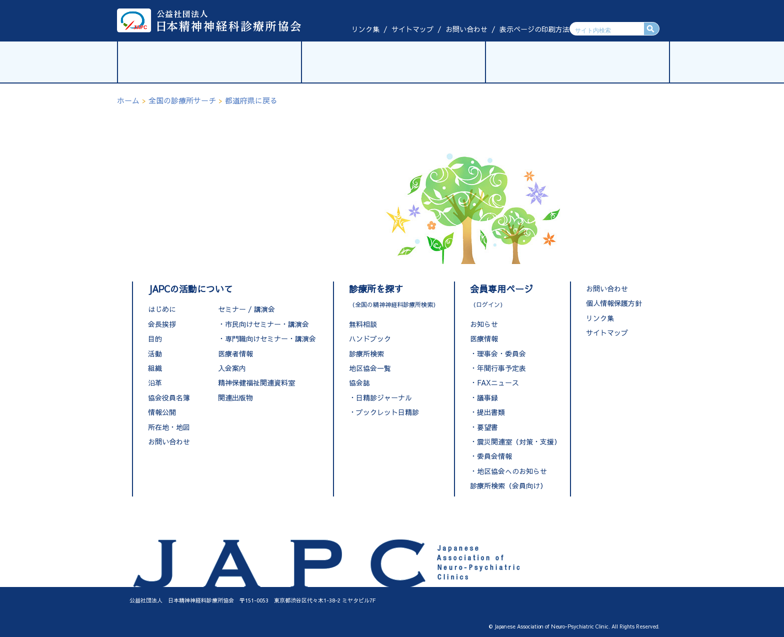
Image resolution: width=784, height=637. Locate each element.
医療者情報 (235, 353)
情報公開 (162, 412)
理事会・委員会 (501, 353)
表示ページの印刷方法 (535, 29)
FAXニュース (498, 383)
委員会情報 (494, 456)
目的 (155, 339)
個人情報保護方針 (614, 303)
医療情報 (484, 339)
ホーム (128, 100)
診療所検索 (366, 353)
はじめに (162, 309)
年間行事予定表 (501, 368)
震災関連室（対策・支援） (519, 441)
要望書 (487, 427)
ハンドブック (370, 339)
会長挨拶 (162, 324)
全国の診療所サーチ (182, 100)
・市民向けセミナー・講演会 (263, 324)
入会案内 (232, 368)
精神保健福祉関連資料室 (256, 383)
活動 (155, 353)
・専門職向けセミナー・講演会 (267, 339)
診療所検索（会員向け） (508, 485)
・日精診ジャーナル (380, 397)
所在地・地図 (169, 427)
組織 (155, 368)
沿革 (155, 383)
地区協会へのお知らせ (512, 471)
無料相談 (363, 324)
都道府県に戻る (251, 100)
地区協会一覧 (370, 368)
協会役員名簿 (169, 397)
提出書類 (491, 412)
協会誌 (359, 383)
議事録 (487, 397)
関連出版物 (235, 397)
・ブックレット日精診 (384, 412)
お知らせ (484, 324)
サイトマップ (413, 29)
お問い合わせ (467, 29)
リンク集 (366, 29)
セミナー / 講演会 (246, 309)
